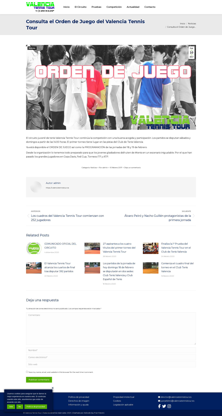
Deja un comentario (132, 167)
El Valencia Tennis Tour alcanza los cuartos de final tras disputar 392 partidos (59, 267)
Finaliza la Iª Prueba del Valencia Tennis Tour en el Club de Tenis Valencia (176, 247)
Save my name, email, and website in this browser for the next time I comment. (61, 372)
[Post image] (34, 248)
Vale (11, 407)
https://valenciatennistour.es (57, 188)
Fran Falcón (99, 413)
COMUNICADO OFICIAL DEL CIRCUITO (60, 245)
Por (103, 167)
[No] (52, 387)
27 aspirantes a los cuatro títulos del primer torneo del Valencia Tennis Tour (119, 247)
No (20, 407)
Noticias (32, 48)
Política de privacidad (36, 407)
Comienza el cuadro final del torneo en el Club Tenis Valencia (177, 267)
